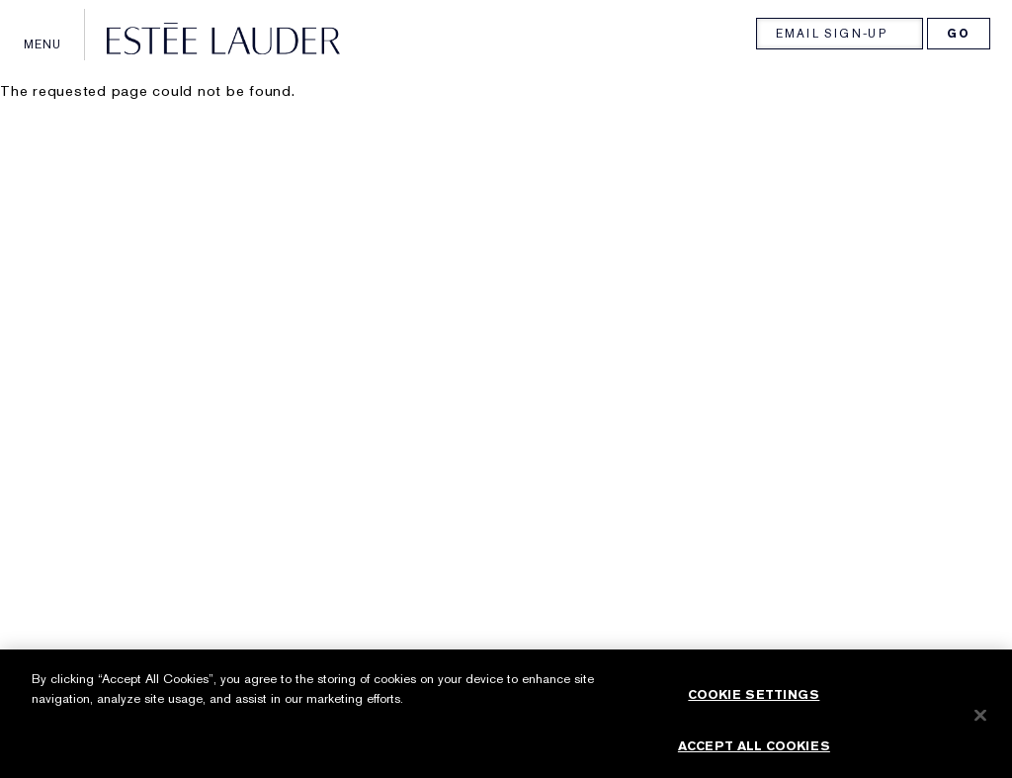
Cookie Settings (753, 701)
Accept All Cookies (754, 752)
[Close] (980, 722)
